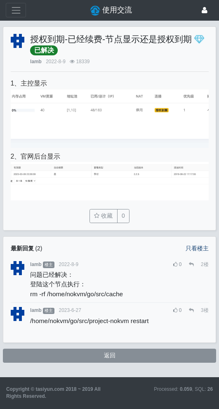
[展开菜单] (16, 10)
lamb (36, 61)
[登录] (204, 10)
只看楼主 (197, 248)
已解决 (44, 50)
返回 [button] (109, 355)
